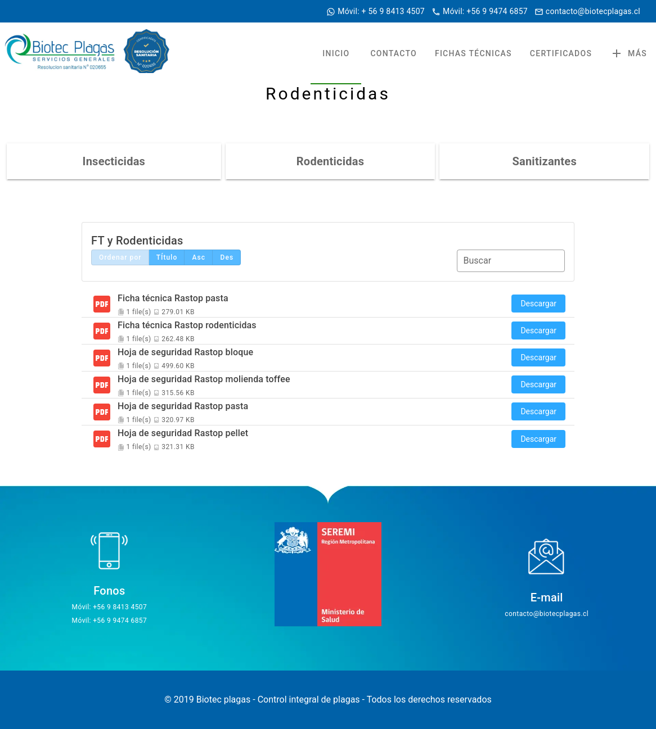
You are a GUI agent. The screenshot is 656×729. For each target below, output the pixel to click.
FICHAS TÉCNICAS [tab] (473, 53)
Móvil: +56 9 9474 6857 (485, 11)
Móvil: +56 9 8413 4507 (109, 607)
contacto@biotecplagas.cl (593, 11)
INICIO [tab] (335, 53)
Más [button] (628, 53)
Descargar (538, 303)
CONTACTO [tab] (393, 53)
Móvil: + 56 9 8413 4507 (381, 11)
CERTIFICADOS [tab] (561, 53)
